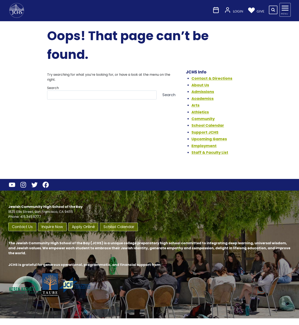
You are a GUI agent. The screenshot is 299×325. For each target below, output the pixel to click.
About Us (200, 85)
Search (53, 88)
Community (203, 118)
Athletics (200, 112)
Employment (204, 145)
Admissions (202, 91)
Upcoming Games (209, 138)
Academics (202, 98)
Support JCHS (204, 132)
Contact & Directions (211, 78)
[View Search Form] (273, 10)
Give (256, 10)
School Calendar (207, 125)
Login (233, 10)
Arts (195, 105)
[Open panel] (285, 10)
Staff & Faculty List (209, 152)
